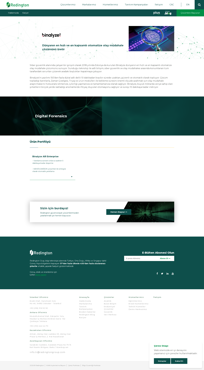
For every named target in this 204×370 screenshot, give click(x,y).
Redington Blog (87, 315)
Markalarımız (89, 4)
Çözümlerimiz (67, 4)
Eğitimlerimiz (135, 301)
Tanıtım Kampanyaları (136, 4)
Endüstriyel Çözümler (109, 307)
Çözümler (109, 297)
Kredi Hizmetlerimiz (139, 304)
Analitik (107, 301)
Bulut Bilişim (110, 304)
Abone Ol (165, 258)
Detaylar (162, 361)
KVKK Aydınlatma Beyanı (56, 365)
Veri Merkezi (110, 315)
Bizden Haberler (87, 312)
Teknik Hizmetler (137, 306)
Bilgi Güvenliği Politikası (91, 365)
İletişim (159, 4)
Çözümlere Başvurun (190, 13)
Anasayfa (84, 297)
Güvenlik (108, 312)
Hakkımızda (13, 13)
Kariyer (25, 13)
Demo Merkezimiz (138, 309)
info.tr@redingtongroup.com (47, 352)
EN (187, 4)
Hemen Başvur (118, 212)
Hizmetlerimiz (110, 4)
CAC (172, 4)
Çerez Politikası (74, 365)
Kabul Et (179, 361)
